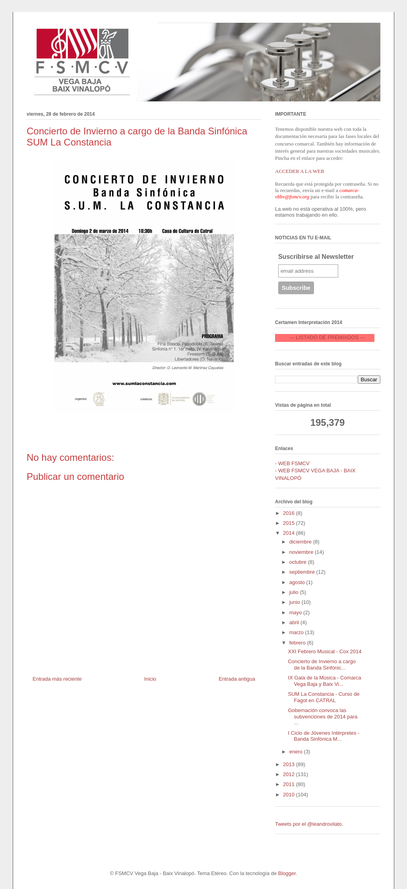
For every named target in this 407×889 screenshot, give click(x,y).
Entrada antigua (237, 679)
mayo (296, 612)
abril (294, 622)
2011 (289, 784)
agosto (297, 582)
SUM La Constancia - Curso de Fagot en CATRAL (323, 697)
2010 (289, 795)
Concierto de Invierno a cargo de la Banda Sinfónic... (322, 664)
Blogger (287, 873)
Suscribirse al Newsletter (316, 256)
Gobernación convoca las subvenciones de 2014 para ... (322, 716)
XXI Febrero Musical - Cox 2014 (324, 651)
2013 (289, 764)
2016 (289, 513)
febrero (298, 643)
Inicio (150, 679)
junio (295, 602)
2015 (289, 523)
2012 (289, 774)
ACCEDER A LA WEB (299, 171)
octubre (298, 562)
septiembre (302, 572)
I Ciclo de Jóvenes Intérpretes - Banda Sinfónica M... (323, 736)
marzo (297, 632)
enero (296, 752)
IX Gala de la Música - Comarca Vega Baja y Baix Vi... (324, 681)
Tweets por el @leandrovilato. (309, 824)
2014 (289, 533)
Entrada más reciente (57, 679)
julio (294, 592)
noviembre (302, 552)
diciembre (301, 542)
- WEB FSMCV (292, 463)
